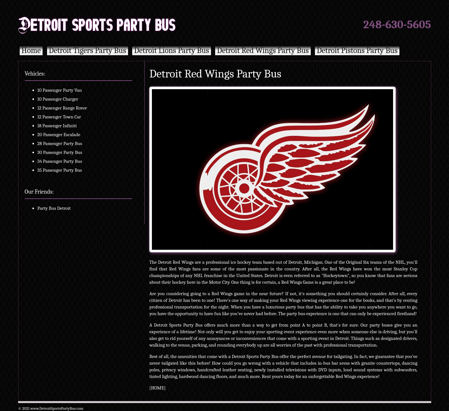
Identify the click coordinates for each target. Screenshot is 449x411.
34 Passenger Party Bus (59, 161)
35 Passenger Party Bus (59, 170)
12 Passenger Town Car (59, 117)
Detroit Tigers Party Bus (87, 50)
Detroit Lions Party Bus (171, 50)
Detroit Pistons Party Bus (357, 50)
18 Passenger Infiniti (57, 126)
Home (31, 50)
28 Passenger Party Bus (59, 143)
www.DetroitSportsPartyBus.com (56, 408)
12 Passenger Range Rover (62, 108)
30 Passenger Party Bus (59, 152)
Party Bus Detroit (54, 208)
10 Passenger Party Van (59, 90)
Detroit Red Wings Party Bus (263, 50)
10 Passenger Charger (57, 99)
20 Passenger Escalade (58, 134)
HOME (157, 388)
